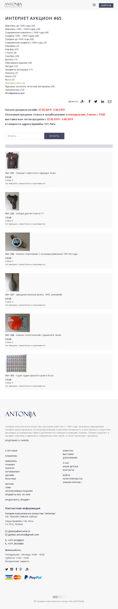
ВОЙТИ (106, 5)
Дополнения (70, 457)
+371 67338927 (14, 540)
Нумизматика (14, 89)
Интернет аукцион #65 (33, 18)
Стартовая (11, 450)
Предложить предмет (17, 499)
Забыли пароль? (72, 482)
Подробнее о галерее (17, 440)
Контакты (68, 470)
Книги (10, 76)
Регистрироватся (73, 478)
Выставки (68, 454)
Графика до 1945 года (19, 39)
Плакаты (11, 72)
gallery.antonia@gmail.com (22, 534)
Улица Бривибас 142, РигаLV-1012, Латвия (19, 523)
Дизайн (9, 475)
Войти (66, 475)
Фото (9, 79)
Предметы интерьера (19, 69)
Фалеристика (15, 83)
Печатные (10, 478)
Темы (8, 487)
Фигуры (11, 66)
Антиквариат (12, 471)
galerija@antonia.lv (17, 531)
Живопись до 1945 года (20, 25)
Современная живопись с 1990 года (26, 32)
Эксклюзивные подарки (19, 491)
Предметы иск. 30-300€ (18, 494)
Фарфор (11, 49)
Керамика (12, 45)
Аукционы (11, 456)
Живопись (11, 461)
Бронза (11, 59)
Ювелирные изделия (18, 62)
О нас (66, 463)
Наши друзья (70, 466)
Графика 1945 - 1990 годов (22, 35)
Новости (68, 450)
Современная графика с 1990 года (26, 42)
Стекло (10, 52)
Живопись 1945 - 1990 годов (22, 29)
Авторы (9, 484)
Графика (10, 464)
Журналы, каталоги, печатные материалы (29, 86)
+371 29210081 (14, 543)
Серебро (12, 56)
